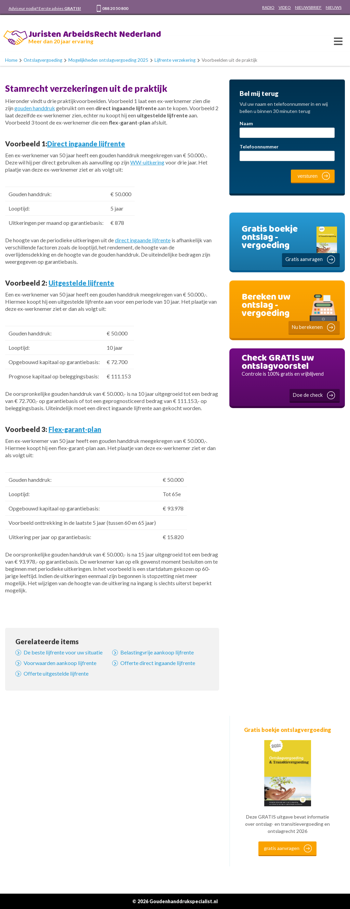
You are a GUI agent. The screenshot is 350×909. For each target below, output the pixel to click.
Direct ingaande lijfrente (86, 144)
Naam (246, 123)
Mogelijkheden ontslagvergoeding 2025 (108, 60)
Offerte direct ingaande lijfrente (157, 663)
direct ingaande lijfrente (143, 240)
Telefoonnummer (259, 146)
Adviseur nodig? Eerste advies (45, 8)
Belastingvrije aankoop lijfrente (157, 652)
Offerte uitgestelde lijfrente (56, 673)
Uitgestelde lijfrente (81, 283)
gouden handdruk (34, 108)
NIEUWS (333, 7)
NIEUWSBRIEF (308, 7)
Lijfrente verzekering (175, 60)
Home (11, 60)
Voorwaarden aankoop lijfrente (60, 663)
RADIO (268, 7)
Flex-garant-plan (75, 429)
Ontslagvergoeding (43, 60)
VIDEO (285, 7)
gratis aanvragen (281, 848)
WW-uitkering (147, 162)
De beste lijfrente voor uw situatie (63, 652)
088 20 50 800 (115, 8)
